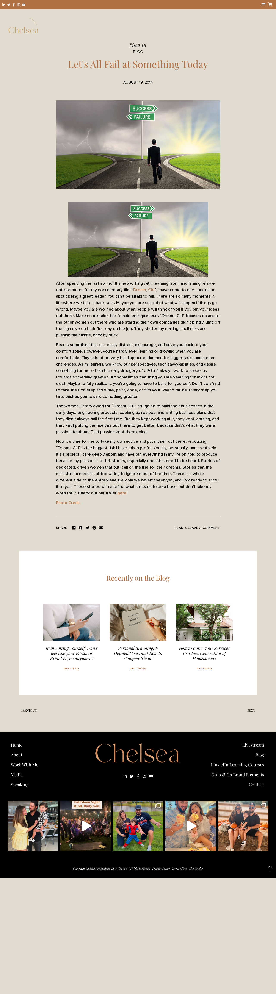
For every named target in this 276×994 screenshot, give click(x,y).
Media (17, 774)
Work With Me (25, 764)
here (122, 493)
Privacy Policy (161, 868)
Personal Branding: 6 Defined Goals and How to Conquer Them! (138, 653)
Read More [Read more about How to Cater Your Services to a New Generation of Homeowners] (204, 668)
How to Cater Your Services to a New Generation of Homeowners (204, 653)
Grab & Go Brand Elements (237, 774)
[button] (74, 527)
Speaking (20, 784)
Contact (256, 784)
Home (16, 745)
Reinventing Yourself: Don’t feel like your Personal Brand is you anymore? (71, 653)
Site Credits (196, 868)
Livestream (253, 745)
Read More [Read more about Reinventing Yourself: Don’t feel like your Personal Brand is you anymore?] (71, 668)
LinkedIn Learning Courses (237, 764)
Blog (260, 755)
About (16, 755)
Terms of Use (179, 868)
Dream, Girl (143, 289)
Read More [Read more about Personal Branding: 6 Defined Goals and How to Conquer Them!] (138, 668)
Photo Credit (68, 502)
